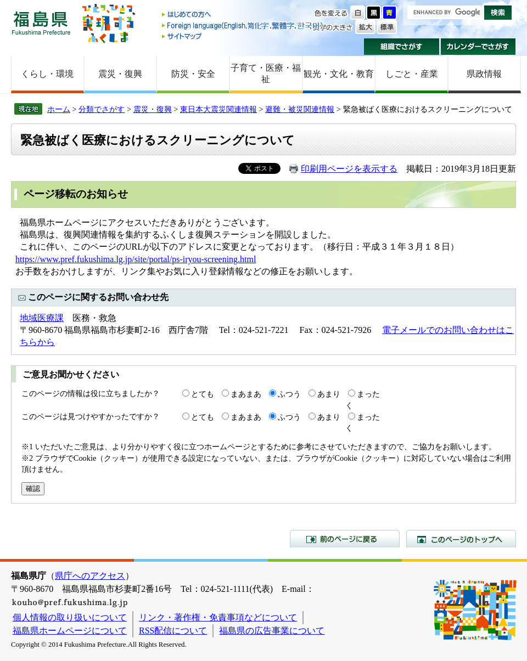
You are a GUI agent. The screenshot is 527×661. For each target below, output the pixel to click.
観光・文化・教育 (339, 73)
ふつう (289, 393)
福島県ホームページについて (70, 630)
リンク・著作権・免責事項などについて (218, 617)
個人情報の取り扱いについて (70, 617)
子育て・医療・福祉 (266, 73)
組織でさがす (401, 46)
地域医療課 (42, 318)
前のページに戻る (345, 538)
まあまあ (246, 393)
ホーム (58, 109)
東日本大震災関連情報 (218, 109)
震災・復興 (120, 73)
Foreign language (243, 25)
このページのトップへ (461, 538)
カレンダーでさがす (478, 46)
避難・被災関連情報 (299, 109)
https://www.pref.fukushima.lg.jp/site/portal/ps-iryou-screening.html (135, 259)
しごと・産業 (411, 73)
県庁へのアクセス (90, 575)
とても (202, 393)
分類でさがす (102, 109)
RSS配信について (173, 630)
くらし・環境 (47, 73)
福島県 (41, 23)
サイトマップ (243, 36)
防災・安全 (193, 73)
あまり (328, 393)
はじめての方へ (243, 15)
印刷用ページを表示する (349, 168)
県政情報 (484, 73)
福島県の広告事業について (271, 630)
